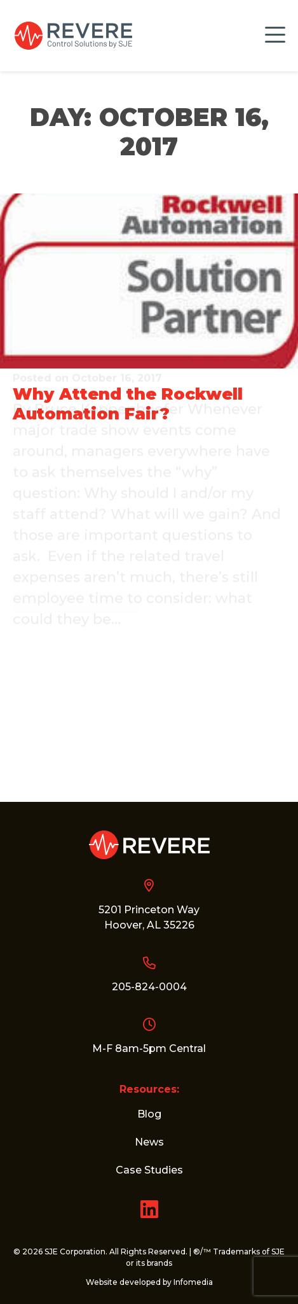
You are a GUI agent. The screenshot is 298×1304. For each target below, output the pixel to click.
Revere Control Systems (73, 35)
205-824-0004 (149, 987)
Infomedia (193, 1282)
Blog (149, 1114)
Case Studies (149, 1170)
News (149, 1142)
